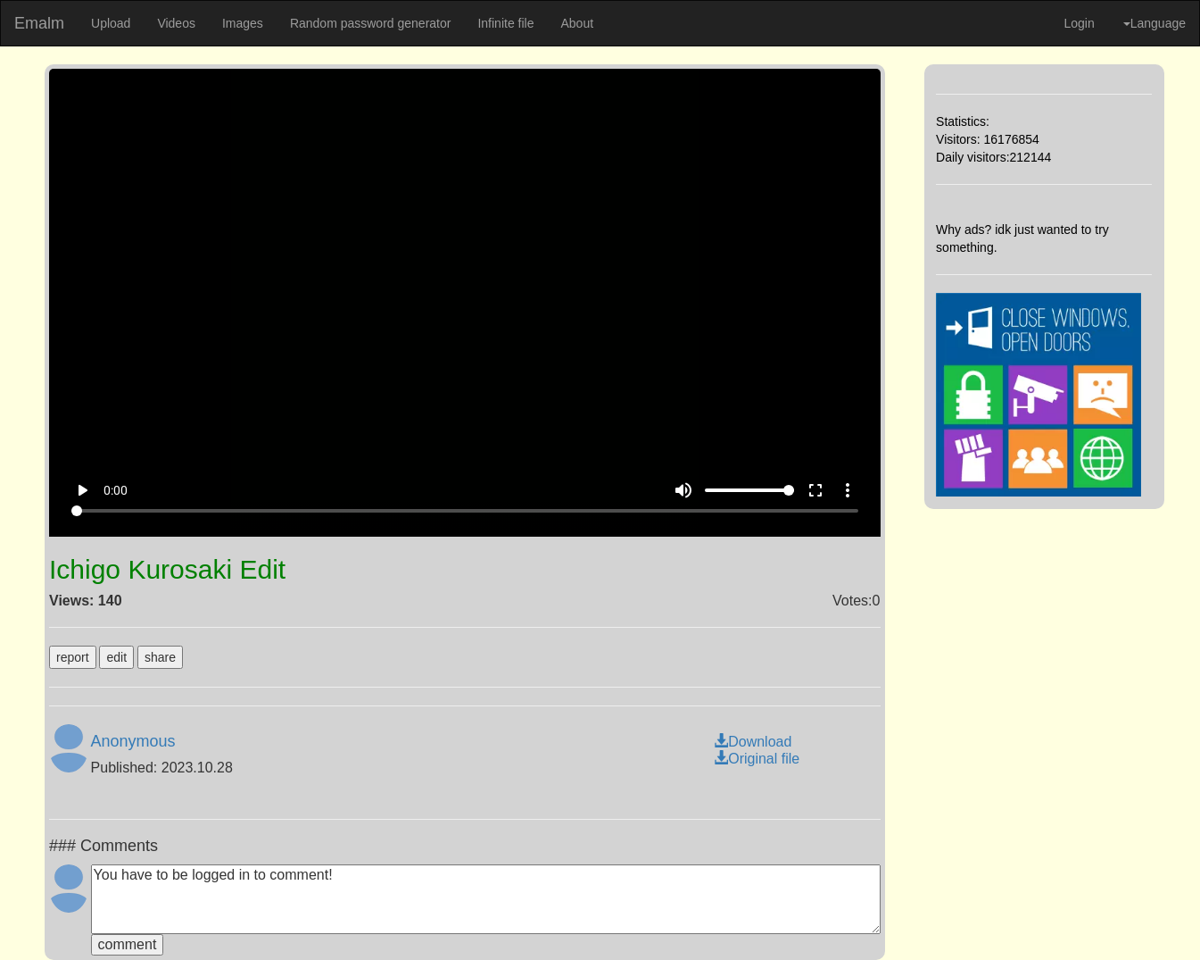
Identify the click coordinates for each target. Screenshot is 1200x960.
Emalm (39, 23)
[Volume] (749, 490)
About (576, 23)
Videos (176, 23)
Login (1078, 23)
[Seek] (464, 510)
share (160, 657)
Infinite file (505, 23)
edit (116, 657)
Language (1154, 23)
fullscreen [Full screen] (815, 490)
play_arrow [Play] (82, 490)
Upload (110, 23)
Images (242, 23)
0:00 (115, 490)
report (72, 657)
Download (752, 741)
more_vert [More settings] (847, 490)
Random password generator (370, 23)
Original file (756, 758)
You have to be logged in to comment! (486, 899)
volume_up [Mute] (683, 490)
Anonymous (133, 741)
